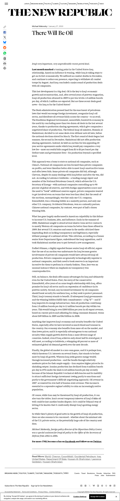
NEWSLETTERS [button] (83, 4)
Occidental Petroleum (85, 456)
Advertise (106, 473)
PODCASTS (94, 4)
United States (38, 459)
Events (77, 473)
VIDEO (101, 4)
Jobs (102, 475)
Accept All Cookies (97, 497)
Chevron (56, 456)
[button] (4, 27)
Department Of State (56, 459)
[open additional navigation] (6, 3)
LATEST (26, 4)
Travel (83, 473)
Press (97, 475)
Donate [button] (99, 473)
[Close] (116, 496)
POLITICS (48, 4)
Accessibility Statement (12, 492)
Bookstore (91, 473)
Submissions (110, 475)
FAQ (113, 473)
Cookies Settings (55, 492)
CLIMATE (56, 4)
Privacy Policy (43, 492)
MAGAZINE (72, 4)
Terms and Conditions (29, 492)
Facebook (70, 441)
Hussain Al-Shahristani (79, 459)
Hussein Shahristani (53, 461)
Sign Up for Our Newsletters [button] (41, 486)
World (48, 456)
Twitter (97, 441)
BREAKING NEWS (37, 4)
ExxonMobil (67, 456)
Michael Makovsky (39, 26)
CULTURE (63, 4)
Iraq (99, 456)
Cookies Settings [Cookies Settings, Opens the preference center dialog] (79, 497)
